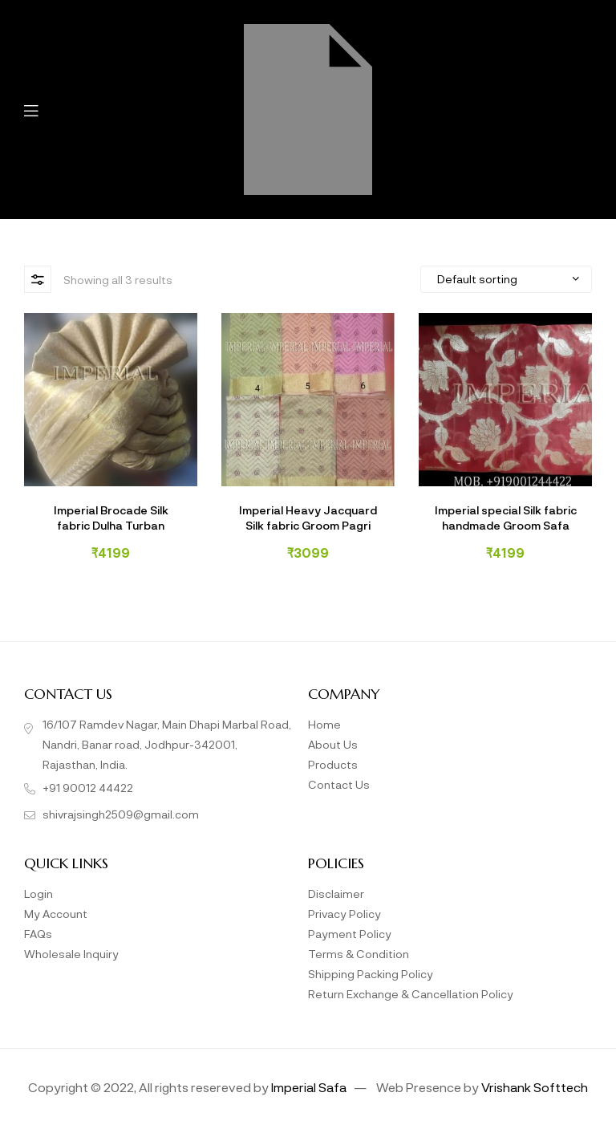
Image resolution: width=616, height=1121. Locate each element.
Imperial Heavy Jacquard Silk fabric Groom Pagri (308, 517)
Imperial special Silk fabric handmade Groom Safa (506, 517)
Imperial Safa (308, 1086)
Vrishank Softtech (534, 1086)
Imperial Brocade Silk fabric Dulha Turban (111, 517)
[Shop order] (506, 279)
